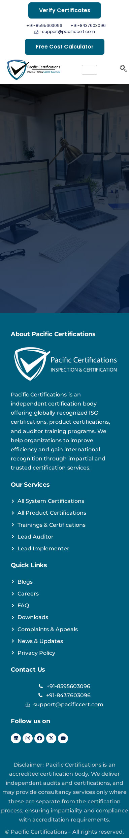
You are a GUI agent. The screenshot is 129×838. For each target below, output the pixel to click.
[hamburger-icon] (89, 70)
